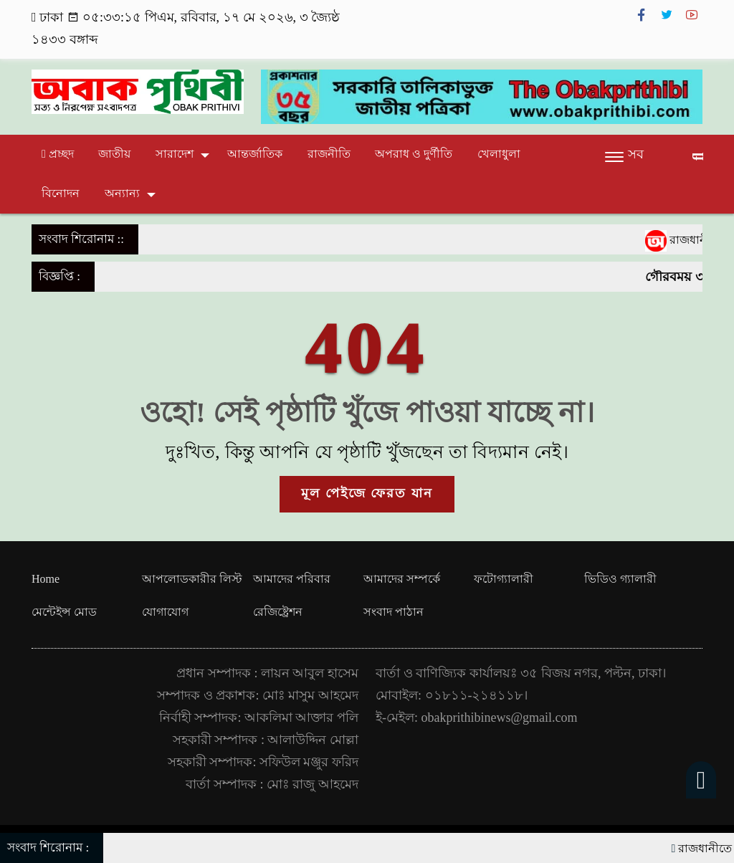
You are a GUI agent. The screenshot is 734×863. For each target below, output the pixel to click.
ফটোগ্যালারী (503, 579)
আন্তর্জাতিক (254, 154)
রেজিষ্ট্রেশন (277, 612)
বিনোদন (61, 193)
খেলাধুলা (498, 154)
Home (45, 579)
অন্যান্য (122, 193)
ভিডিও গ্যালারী (620, 579)
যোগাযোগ (165, 612)
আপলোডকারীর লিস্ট (192, 579)
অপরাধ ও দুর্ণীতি (413, 154)
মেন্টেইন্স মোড (64, 612)
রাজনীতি (329, 154)
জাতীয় (114, 154)
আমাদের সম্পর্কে (401, 579)
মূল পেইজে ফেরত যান (367, 493)
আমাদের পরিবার (291, 579)
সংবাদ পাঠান (393, 612)
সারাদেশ (175, 154)
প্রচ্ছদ (58, 154)
